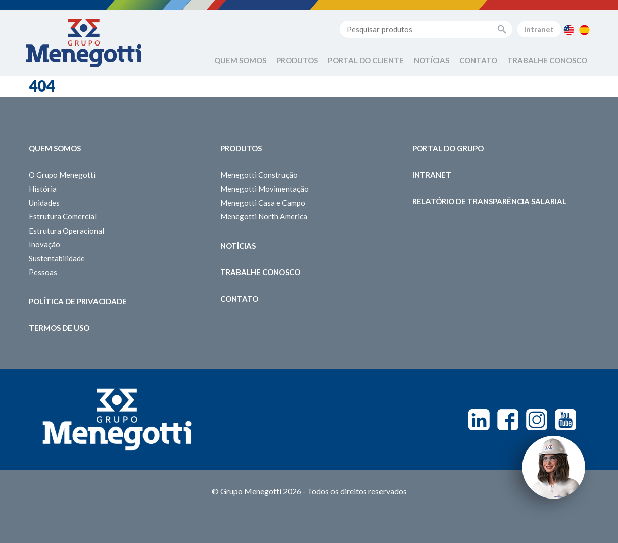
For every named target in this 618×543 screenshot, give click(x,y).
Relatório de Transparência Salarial (489, 201)
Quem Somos (240, 60)
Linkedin (479, 419)
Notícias (431, 60)
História (43, 188)
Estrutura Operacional (66, 230)
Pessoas (43, 272)
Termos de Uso (59, 327)
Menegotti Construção (259, 174)
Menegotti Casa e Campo (262, 202)
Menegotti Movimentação (264, 188)
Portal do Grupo (448, 148)
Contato (478, 60)
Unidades (44, 202)
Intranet (539, 29)
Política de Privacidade (78, 301)
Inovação (44, 244)
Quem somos (55, 148)
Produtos (297, 60)
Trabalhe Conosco (547, 60)
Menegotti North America (263, 216)
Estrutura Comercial (63, 216)
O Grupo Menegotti (62, 174)
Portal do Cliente (366, 60)
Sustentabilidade (57, 258)
